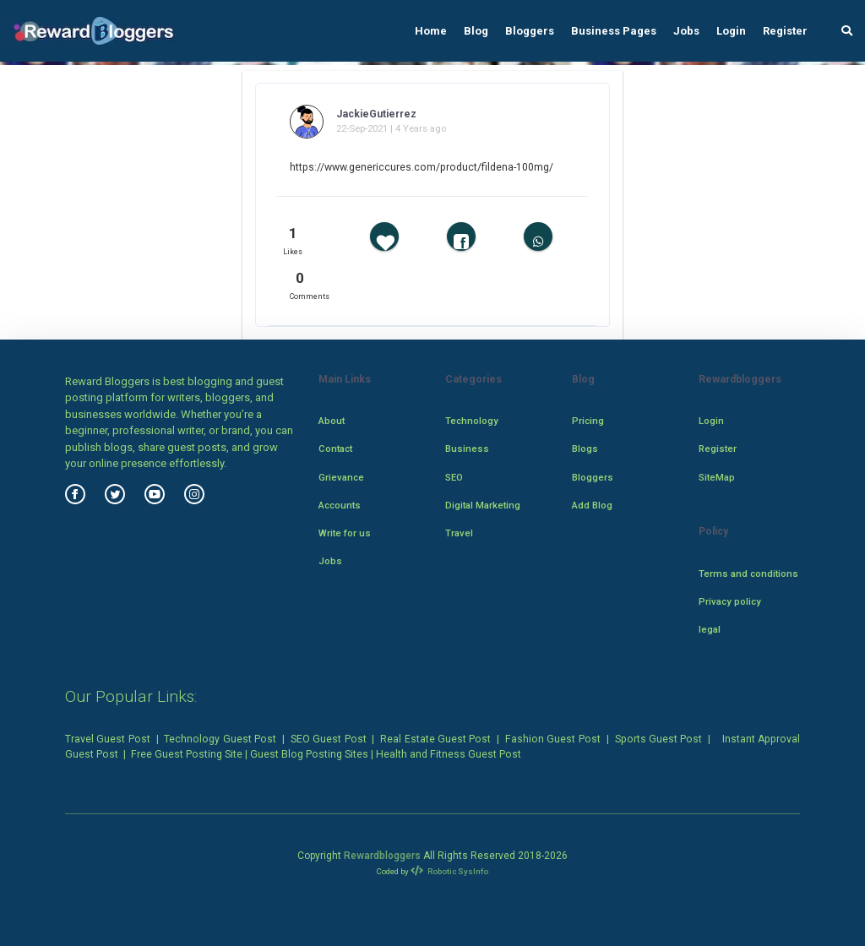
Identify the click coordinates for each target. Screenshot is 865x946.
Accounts (339, 505)
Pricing (588, 421)
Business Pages (613, 30)
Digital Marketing (482, 505)
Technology (471, 421)
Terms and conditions (748, 573)
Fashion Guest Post (553, 739)
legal (710, 629)
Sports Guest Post (659, 739)
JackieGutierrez (376, 114)
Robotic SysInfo (450, 871)
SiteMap (717, 477)
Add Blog (592, 505)
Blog (476, 30)
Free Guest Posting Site (186, 754)
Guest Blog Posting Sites (309, 754)
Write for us (344, 533)
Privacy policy (730, 601)
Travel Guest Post (107, 739)
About (331, 421)
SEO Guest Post (329, 739)
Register (785, 30)
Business (467, 448)
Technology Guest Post (220, 739)
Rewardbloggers (382, 856)
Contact (335, 448)
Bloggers (529, 30)
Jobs (686, 30)
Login (731, 30)
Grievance (341, 477)
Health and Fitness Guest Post (448, 754)
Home (431, 30)
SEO (454, 477)
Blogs (585, 448)
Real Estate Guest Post (435, 739)
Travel (459, 533)
